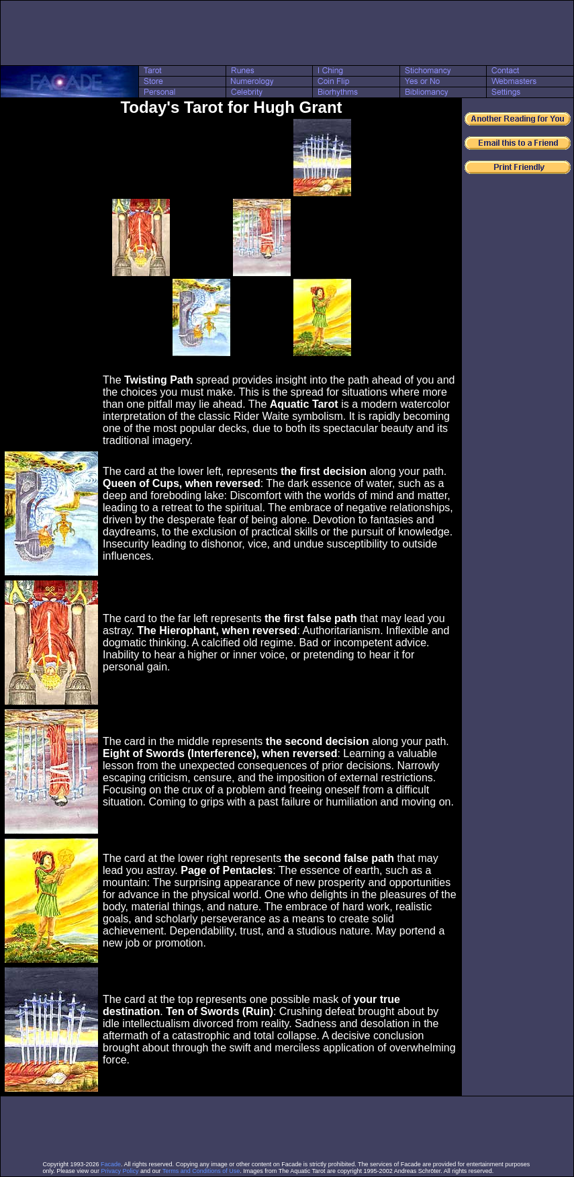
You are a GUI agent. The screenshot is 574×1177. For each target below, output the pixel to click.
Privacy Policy (119, 1171)
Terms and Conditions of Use (201, 1171)
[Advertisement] (287, 33)
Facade (111, 1164)
